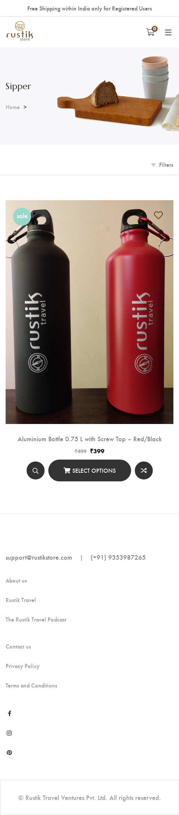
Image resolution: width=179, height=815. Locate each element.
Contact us (18, 646)
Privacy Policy (23, 666)
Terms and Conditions (31, 685)
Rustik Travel (21, 600)
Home (13, 107)
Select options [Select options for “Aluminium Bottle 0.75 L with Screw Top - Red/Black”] (94, 470)
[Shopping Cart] (150, 32)
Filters (166, 164)
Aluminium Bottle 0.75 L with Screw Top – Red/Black (90, 438)
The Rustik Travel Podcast (36, 619)
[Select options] (89, 470)
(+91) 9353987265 (118, 557)
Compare (144, 470)
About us (16, 580)
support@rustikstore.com (39, 557)
